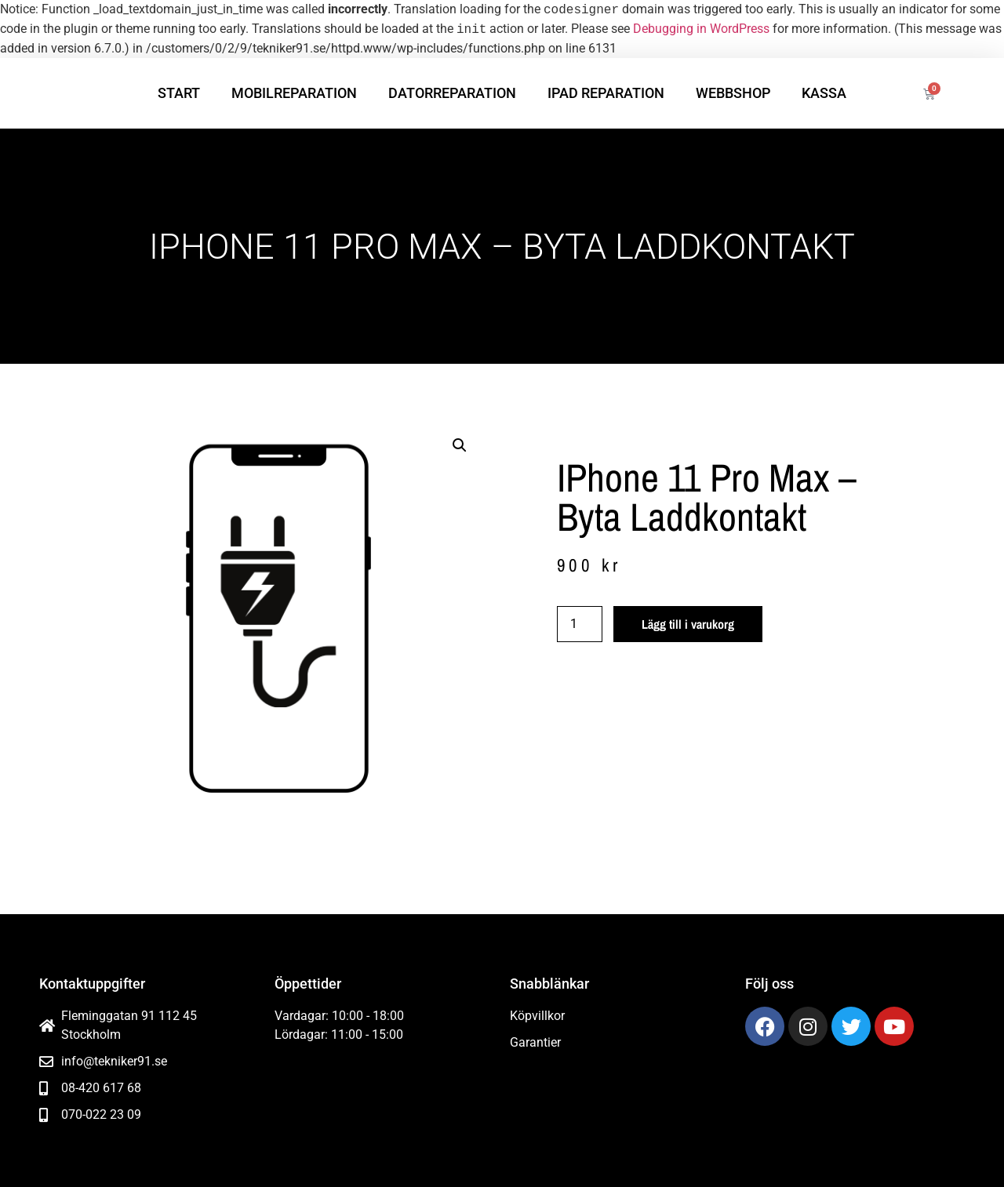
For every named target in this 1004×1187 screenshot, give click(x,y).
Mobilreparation (294, 93)
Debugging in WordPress (701, 29)
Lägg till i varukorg (688, 624)
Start (179, 93)
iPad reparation (605, 93)
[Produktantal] (579, 624)
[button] (460, 445)
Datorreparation (452, 93)
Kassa (824, 93)
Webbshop (733, 93)
